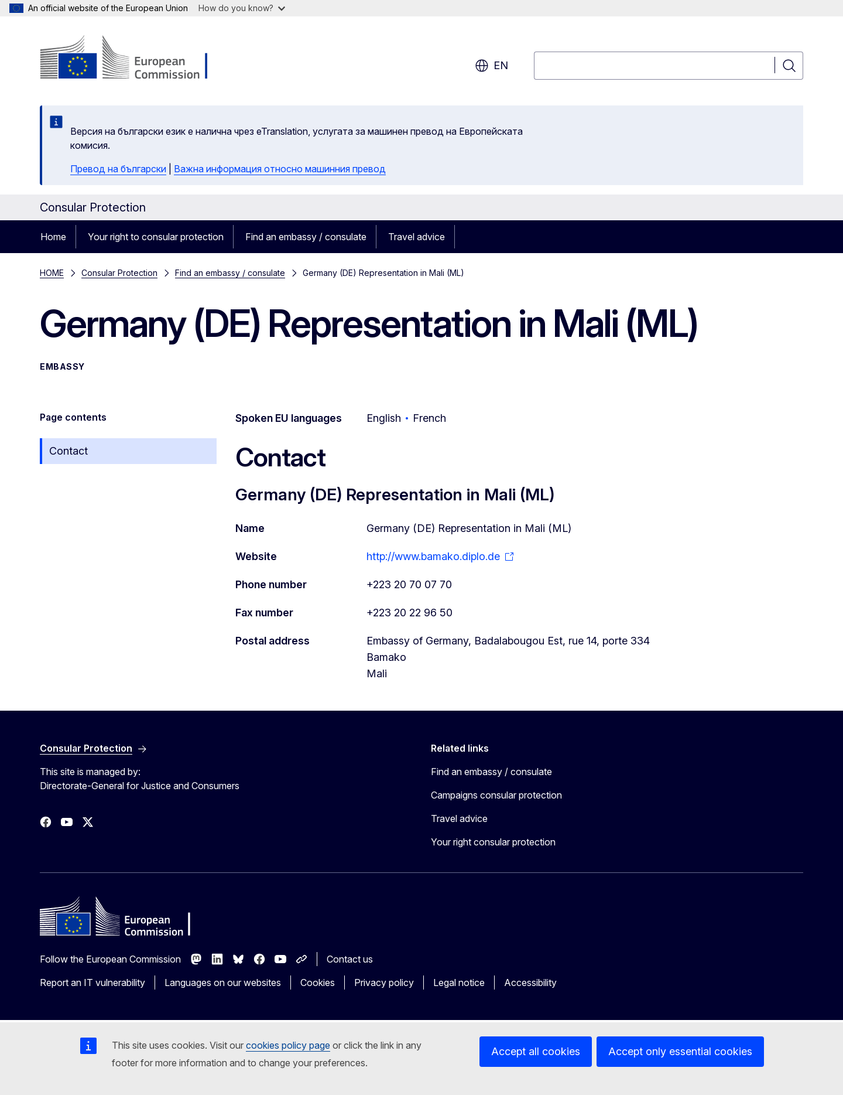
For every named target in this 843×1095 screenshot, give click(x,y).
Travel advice (416, 237)
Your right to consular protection (156, 237)
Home (53, 237)
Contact (68, 451)
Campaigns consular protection (496, 795)
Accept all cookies (535, 1051)
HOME (52, 273)
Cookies (317, 982)
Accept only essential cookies (680, 1051)
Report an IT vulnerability (92, 982)
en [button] (491, 66)
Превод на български (118, 169)
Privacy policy (384, 982)
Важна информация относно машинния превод (280, 169)
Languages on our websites (223, 982)
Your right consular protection (493, 842)
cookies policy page (288, 1045)
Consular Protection (119, 273)
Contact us (350, 959)
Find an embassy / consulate (305, 237)
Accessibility (530, 982)
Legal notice (459, 982)
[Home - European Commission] (134, 58)
